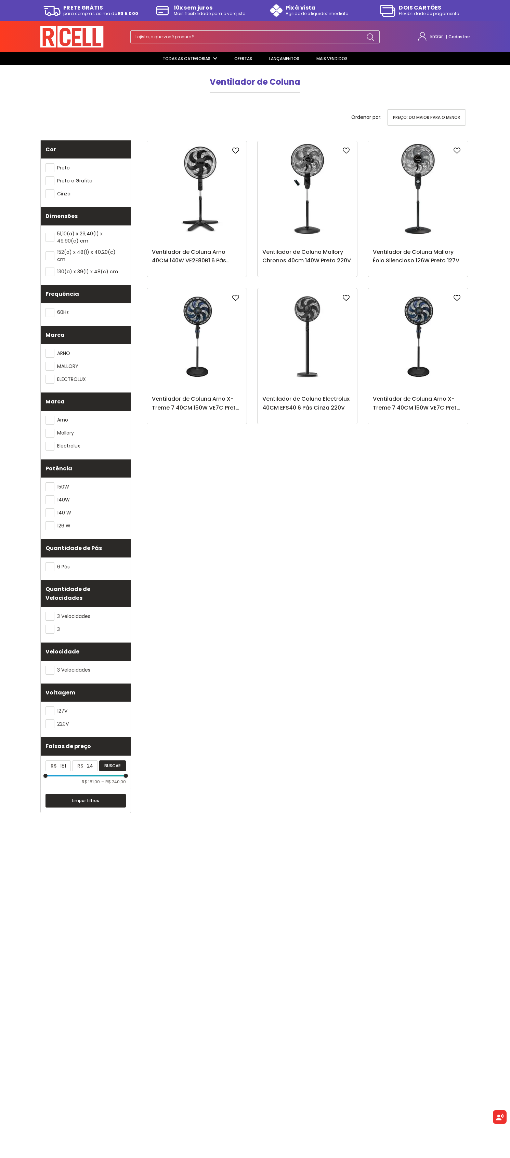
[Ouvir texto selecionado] (500, 1117)
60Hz (63, 312)
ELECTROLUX (71, 379)
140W (63, 499)
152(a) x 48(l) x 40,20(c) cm (86, 256)
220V (63, 723)
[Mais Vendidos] (332, 58)
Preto (63, 167)
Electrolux (68, 445)
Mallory (65, 432)
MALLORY (67, 366)
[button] (85, 149)
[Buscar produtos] (370, 37)
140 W (64, 512)
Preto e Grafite (74, 180)
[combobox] (255, 36)
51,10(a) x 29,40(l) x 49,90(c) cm (80, 237)
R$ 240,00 (113, 782)
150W (63, 486)
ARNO (63, 353)
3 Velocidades (73, 616)
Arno (62, 419)
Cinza (63, 193)
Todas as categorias (189, 58)
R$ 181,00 (91, 782)
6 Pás (63, 566)
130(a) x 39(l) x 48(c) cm (87, 271)
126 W (63, 525)
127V (62, 710)
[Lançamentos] (284, 58)
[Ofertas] (243, 58)
